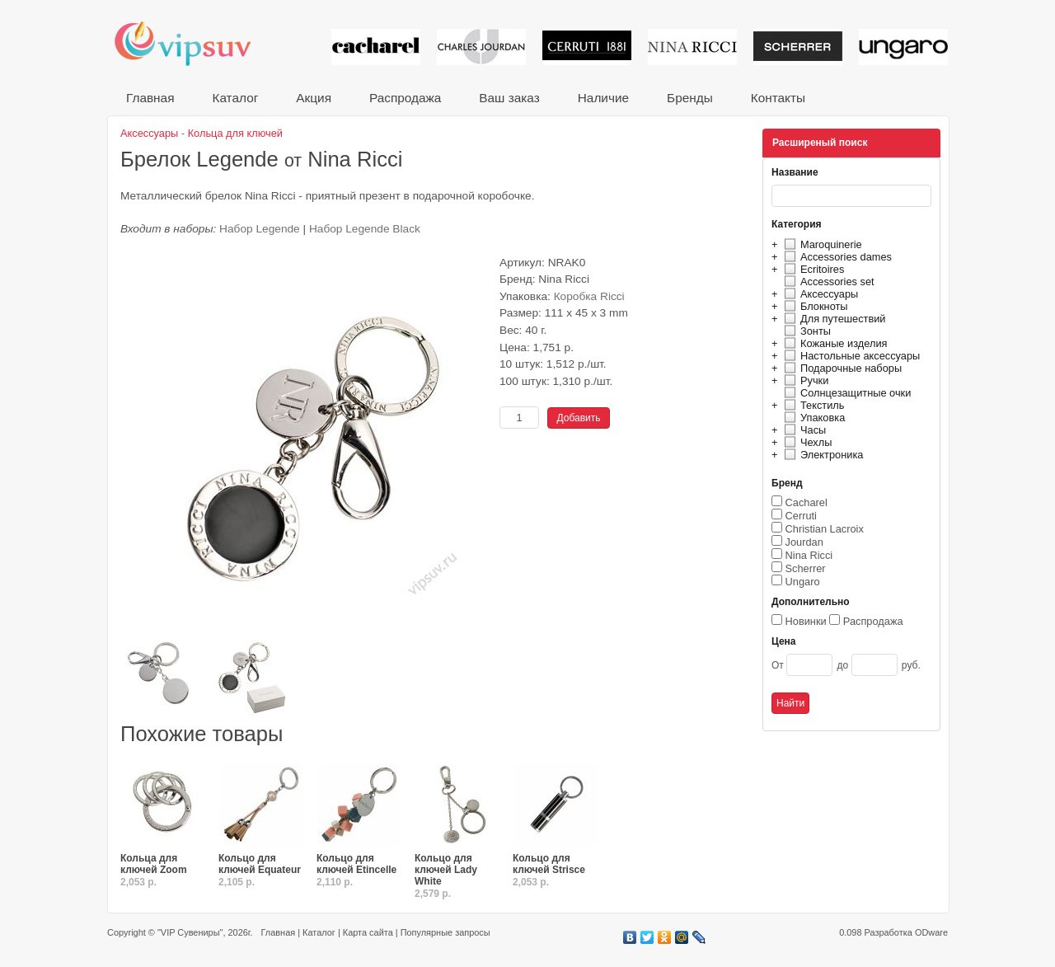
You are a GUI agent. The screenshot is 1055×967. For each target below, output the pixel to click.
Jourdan (804, 542)
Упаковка (812, 417)
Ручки (804, 380)
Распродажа (405, 98)
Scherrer (805, 568)
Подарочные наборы (841, 368)
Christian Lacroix (824, 529)
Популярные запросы (445, 932)
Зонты (805, 331)
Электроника (821, 454)
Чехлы (806, 442)
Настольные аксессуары (850, 356)
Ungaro (802, 581)
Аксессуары (819, 294)
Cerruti (801, 515)
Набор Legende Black (364, 229)
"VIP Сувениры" (190, 932)
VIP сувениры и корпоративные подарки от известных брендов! (193, 43)
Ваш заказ (509, 98)
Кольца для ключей (235, 133)
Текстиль (812, 405)
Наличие (603, 98)
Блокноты (814, 306)
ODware (931, 932)
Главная (150, 98)
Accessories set (827, 281)
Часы (803, 430)
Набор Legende (259, 229)
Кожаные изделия (833, 343)
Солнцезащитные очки (845, 393)
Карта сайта (368, 932)
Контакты (778, 98)
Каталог (235, 98)
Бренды (690, 98)
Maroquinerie (821, 244)
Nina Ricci (809, 555)
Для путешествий (833, 318)
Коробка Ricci (589, 296)
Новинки (806, 621)
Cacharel (806, 502)
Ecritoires (812, 269)
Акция (313, 98)
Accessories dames (836, 257)
